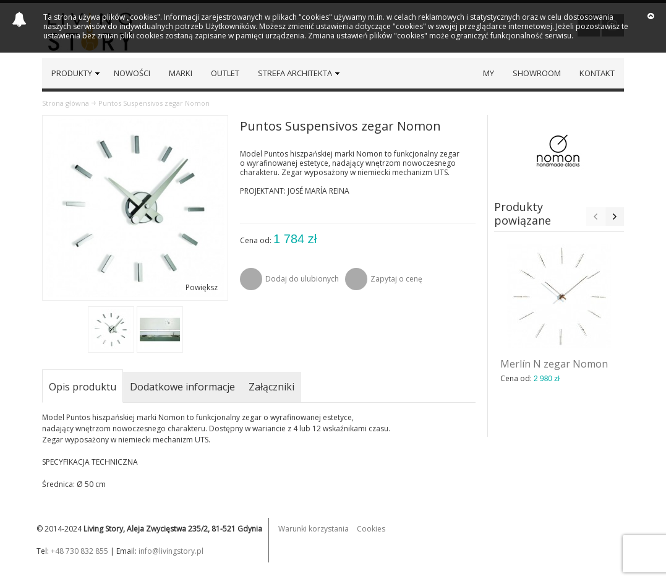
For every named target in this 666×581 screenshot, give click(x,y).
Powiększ (202, 287)
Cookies (371, 528)
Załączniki (271, 387)
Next (614, 216)
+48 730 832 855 (79, 551)
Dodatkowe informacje (182, 387)
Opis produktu (82, 387)
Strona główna (65, 103)
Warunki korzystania (313, 528)
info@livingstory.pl (171, 551)
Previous (595, 216)
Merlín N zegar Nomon (554, 364)
